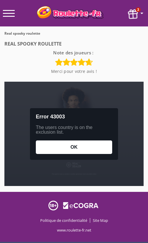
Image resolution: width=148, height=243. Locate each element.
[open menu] (9, 13)
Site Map (100, 220)
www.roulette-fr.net (74, 230)
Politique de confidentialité (64, 220)
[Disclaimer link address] (80, 205)
